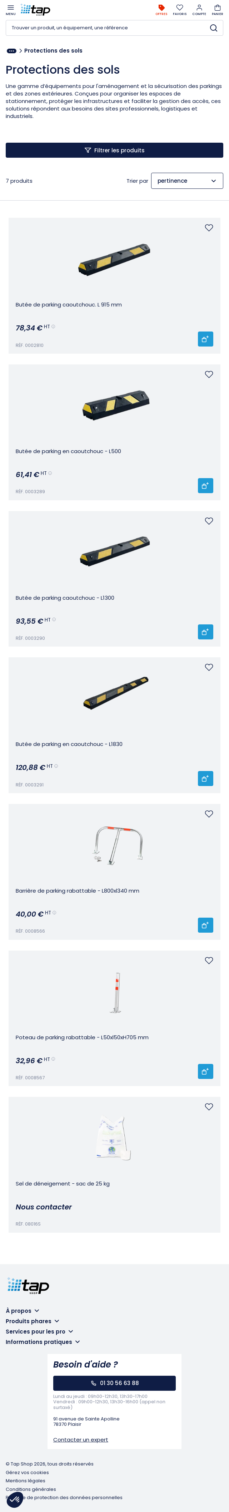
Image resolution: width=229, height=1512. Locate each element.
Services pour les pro (35, 1331)
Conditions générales (31, 1489)
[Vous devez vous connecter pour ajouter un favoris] (209, 228)
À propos (18, 1311)
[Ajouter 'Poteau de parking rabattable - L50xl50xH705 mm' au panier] (205, 1071)
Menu (11, 10)
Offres (161, 10)
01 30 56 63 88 (119, 1383)
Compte (199, 10)
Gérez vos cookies (27, 1473)
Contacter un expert (80, 1439)
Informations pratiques (39, 1342)
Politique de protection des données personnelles (64, 1498)
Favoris (179, 10)
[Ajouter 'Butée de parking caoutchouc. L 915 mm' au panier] (205, 339)
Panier (217, 10)
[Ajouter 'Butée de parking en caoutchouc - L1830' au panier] (205, 778)
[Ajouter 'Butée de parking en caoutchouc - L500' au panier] (205, 485)
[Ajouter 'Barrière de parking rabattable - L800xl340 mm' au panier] (205, 925)
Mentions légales (25, 1481)
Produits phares (28, 1321)
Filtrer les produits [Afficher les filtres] (119, 150)
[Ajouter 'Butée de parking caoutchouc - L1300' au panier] (205, 631)
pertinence (172, 181)
